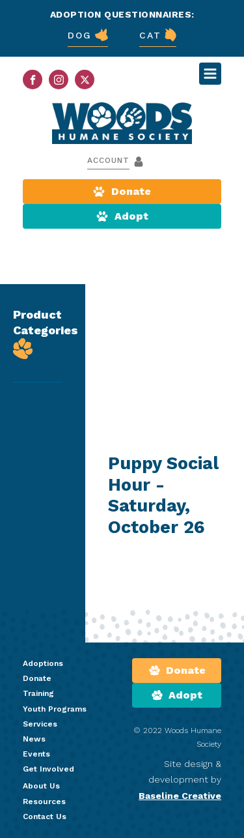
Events (36, 754)
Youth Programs (55, 709)
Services (40, 724)
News (34, 739)
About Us (41, 785)
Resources (44, 801)
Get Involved (48, 768)
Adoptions (43, 663)
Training (38, 693)
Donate (37, 678)
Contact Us (44, 816)
